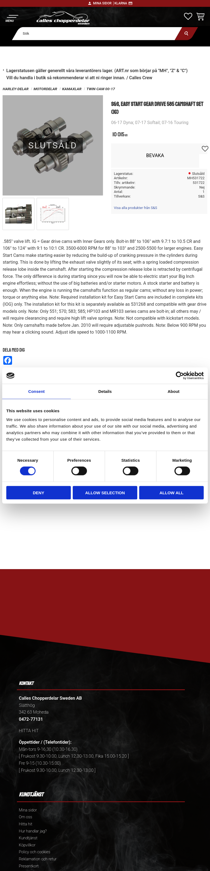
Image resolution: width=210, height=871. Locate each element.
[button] (11, 18)
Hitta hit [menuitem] (25, 824)
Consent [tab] (36, 391)
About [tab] (173, 391)
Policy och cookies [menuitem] (34, 852)
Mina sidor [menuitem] (28, 810)
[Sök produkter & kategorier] (97, 33)
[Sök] (186, 33)
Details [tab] (105, 391)
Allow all (171, 492)
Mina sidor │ (103, 3)
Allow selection (105, 492)
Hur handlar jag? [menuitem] (33, 831)
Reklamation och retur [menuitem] (38, 859)
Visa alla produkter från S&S (135, 208)
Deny (38, 492)
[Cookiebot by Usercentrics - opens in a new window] (180, 376)
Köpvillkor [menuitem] (27, 845)
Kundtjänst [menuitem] (28, 838)
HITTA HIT (29, 730)
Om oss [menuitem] (25, 817)
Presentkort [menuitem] (29, 866)
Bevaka (155, 155)
